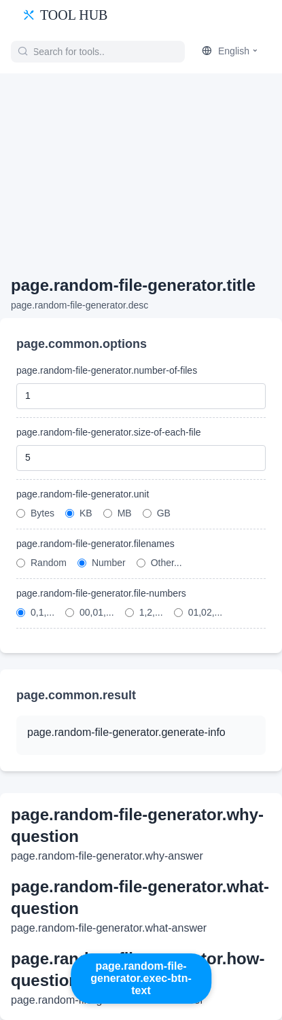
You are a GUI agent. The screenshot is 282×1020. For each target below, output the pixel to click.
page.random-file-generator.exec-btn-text (140, 978)
